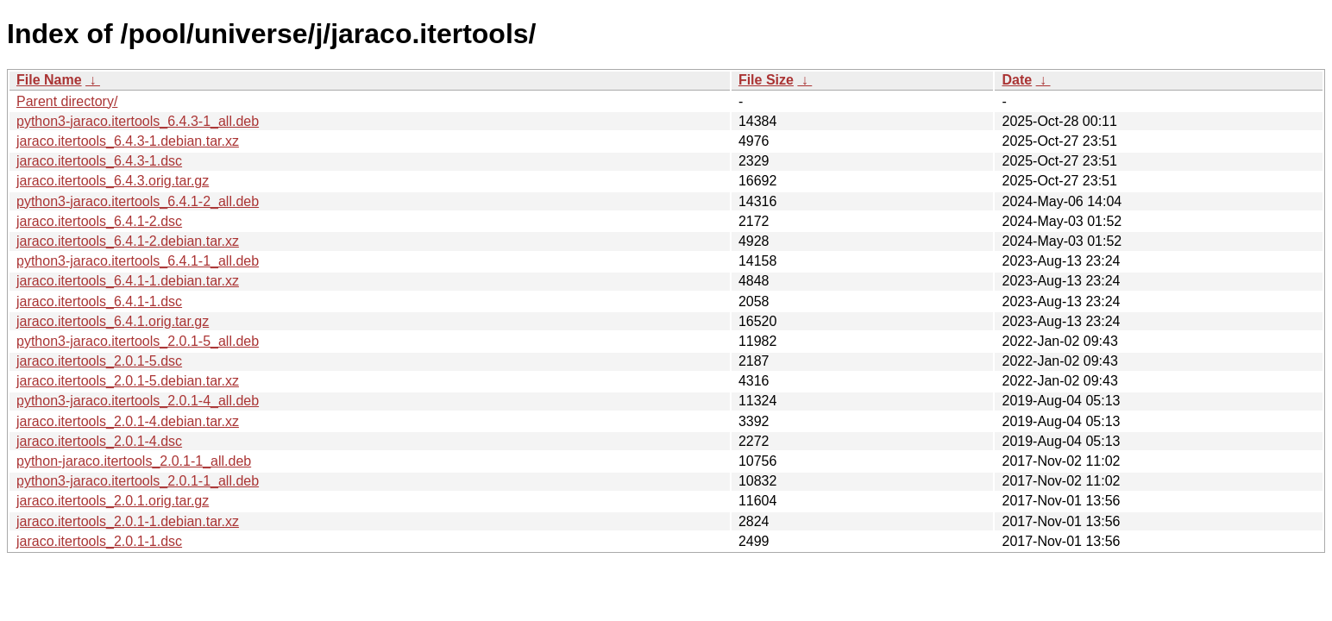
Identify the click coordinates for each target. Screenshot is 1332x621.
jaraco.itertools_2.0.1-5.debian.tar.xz (127, 380)
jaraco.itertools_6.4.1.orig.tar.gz (112, 321)
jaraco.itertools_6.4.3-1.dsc (99, 161)
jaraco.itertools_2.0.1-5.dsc (99, 361)
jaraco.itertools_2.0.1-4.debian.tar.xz (127, 421)
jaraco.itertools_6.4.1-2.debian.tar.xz (127, 241)
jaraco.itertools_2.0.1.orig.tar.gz (112, 500)
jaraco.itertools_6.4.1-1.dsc (99, 301)
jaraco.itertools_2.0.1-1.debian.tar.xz (127, 521)
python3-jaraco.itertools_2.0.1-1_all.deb (137, 481)
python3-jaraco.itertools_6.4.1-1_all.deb (137, 261)
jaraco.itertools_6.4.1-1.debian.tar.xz (127, 280)
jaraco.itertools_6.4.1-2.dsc (99, 221)
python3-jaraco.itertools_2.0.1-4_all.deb (137, 400)
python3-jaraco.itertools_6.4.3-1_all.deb (137, 121)
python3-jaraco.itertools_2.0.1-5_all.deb (137, 341)
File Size (766, 79)
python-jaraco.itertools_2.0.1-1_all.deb (133, 461)
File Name (49, 79)
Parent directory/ (66, 101)
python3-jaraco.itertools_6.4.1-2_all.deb (137, 201)
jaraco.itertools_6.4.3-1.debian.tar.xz (127, 141)
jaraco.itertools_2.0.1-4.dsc (99, 441)
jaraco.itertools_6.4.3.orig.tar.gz (112, 180)
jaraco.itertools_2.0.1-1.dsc (99, 541)
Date (1017, 79)
